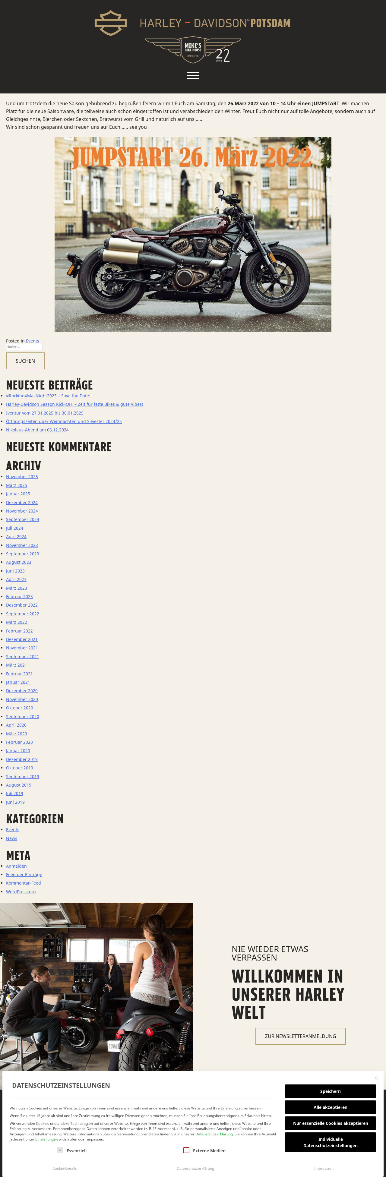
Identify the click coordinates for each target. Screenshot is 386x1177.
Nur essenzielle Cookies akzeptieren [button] (330, 1121)
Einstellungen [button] (46, 1137)
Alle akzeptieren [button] (330, 1105)
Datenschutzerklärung (214, 1132)
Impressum (324, 1166)
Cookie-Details (64, 1166)
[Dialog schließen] (376, 1076)
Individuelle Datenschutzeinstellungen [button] (330, 1140)
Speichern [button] (330, 1089)
